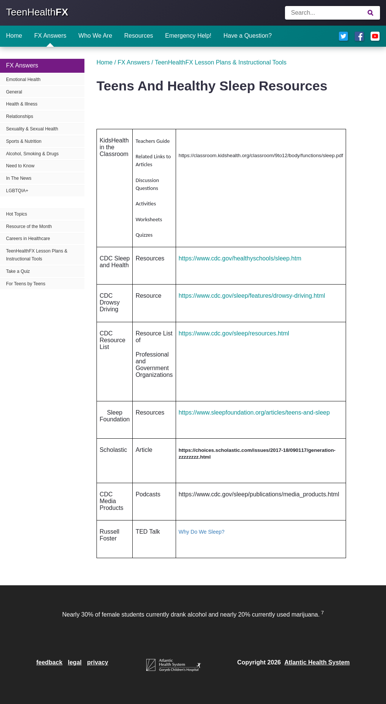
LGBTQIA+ (17, 190)
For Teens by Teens (25, 283)
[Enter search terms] (332, 13)
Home (14, 35)
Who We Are (95, 35)
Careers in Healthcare (28, 238)
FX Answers (50, 35)
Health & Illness (21, 104)
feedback (49, 662)
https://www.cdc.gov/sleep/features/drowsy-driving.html (252, 295)
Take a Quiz (18, 271)
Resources (138, 35)
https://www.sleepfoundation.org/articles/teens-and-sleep (254, 412)
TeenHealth (37, 12)
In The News (18, 178)
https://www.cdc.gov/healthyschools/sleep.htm (240, 258)
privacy (97, 662)
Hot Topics (16, 214)
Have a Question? (248, 35)
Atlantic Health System (316, 662)
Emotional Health (23, 79)
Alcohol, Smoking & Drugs (32, 153)
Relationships (19, 116)
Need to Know (20, 165)
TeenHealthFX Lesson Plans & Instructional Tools (36, 255)
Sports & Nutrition (23, 141)
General (14, 92)
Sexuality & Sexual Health (32, 129)
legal (74, 662)
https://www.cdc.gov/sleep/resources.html (234, 333)
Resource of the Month (29, 226)
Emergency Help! (188, 35)
